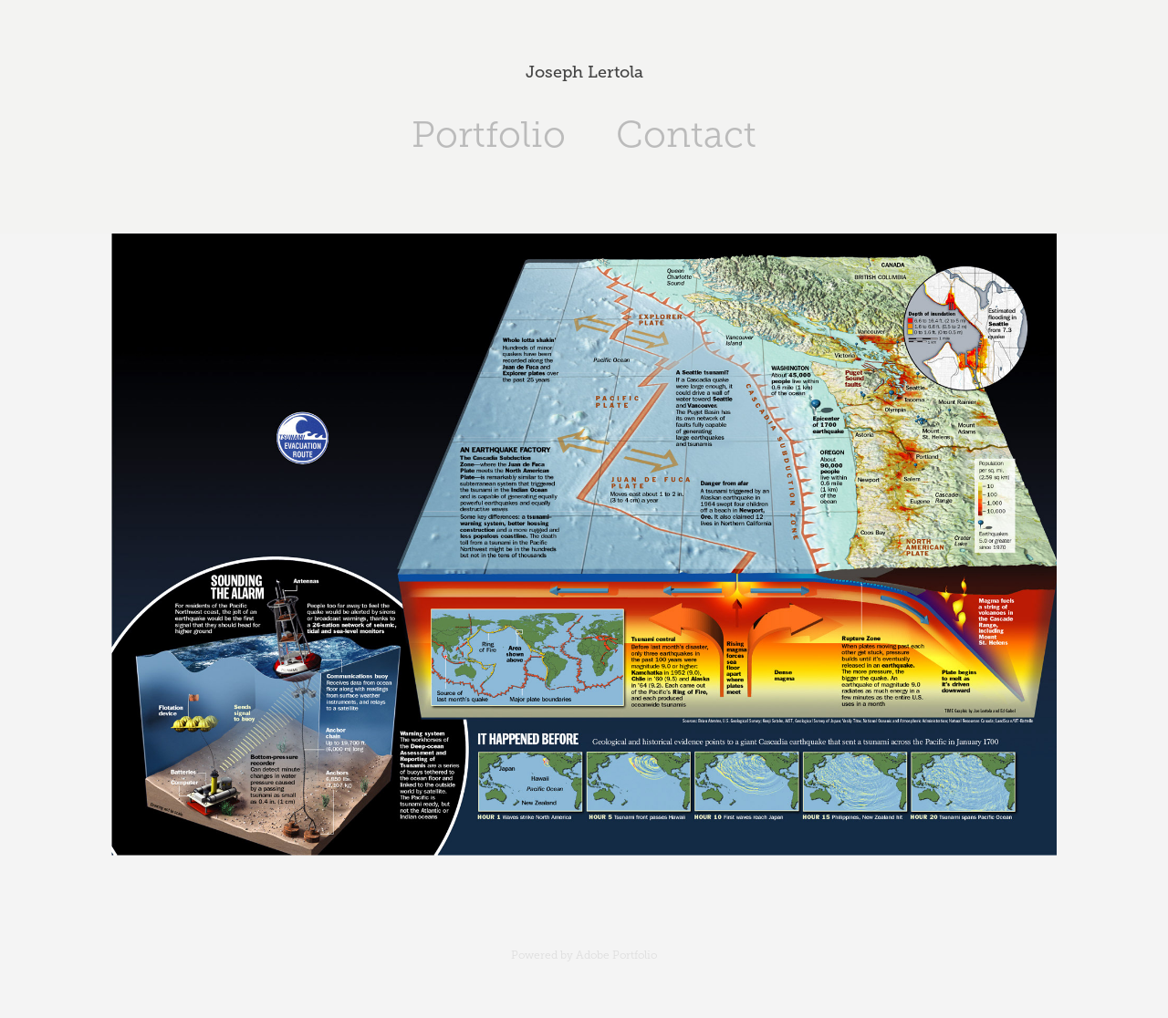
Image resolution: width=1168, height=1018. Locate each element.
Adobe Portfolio (616, 955)
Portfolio (489, 134)
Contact (686, 134)
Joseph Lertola (584, 72)
